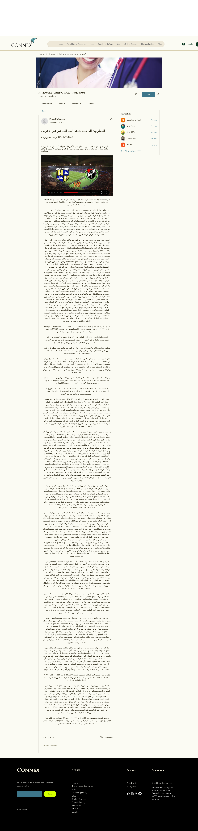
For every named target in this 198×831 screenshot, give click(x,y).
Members (76, 805)
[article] (77, 434)
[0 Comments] (106, 737)
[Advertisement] (99, 18)
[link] (47, 103)
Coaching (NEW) (79, 792)
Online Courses (79, 799)
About (75, 808)
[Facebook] (128, 793)
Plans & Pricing (78, 802)
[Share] (111, 119)
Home (75, 783)
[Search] (136, 94)
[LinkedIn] (140, 793)
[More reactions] (51, 737)
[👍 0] (44, 737)
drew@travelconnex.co (162, 783)
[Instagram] (136, 793)
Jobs (74, 789)
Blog (74, 796)
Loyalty (75, 812)
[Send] (50, 794)
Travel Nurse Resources (82, 786)
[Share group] (158, 94)
